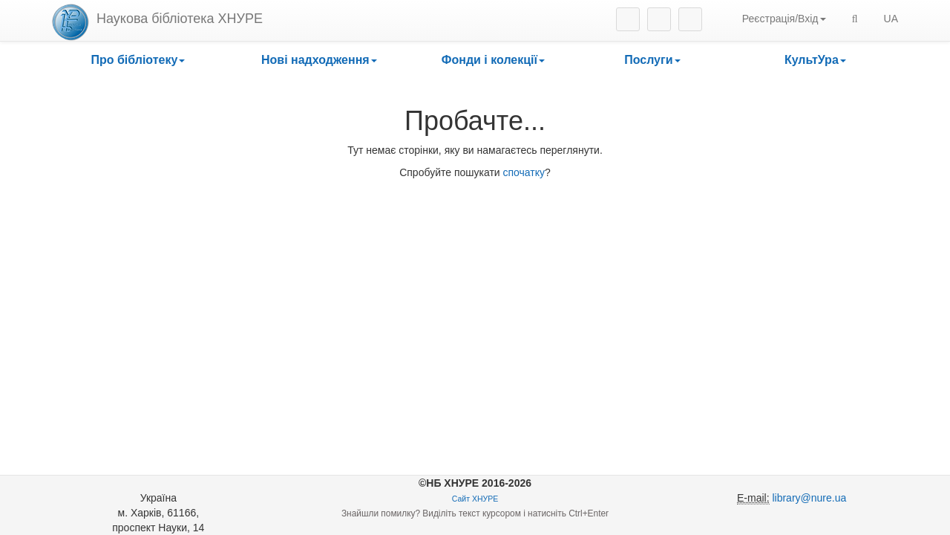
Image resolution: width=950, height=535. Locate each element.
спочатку (524, 172)
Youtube (690, 19)
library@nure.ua (809, 498)
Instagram (628, 19)
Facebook (659, 19)
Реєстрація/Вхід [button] (784, 19)
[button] (138, 61)
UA (891, 19)
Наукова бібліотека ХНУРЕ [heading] (179, 18)
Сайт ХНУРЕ (475, 498)
